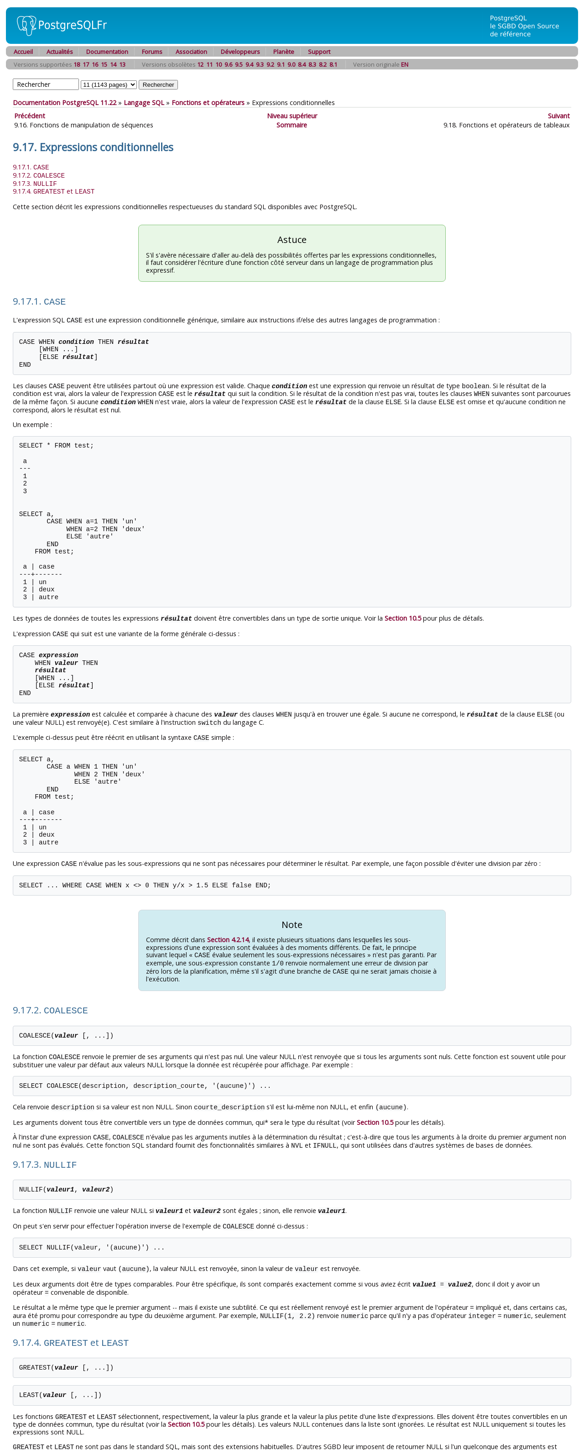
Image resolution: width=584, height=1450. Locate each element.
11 (209, 64)
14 (113, 64)
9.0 (291, 64)
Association (191, 51)
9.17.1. (31, 167)
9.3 (260, 64)
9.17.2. (39, 174)
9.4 (249, 64)
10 (218, 64)
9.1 (281, 64)
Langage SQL (144, 102)
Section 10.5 (403, 613)
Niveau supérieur (292, 115)
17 (86, 64)
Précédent (29, 115)
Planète (283, 51)
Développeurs (240, 51)
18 (76, 64)
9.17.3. (35, 182)
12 (200, 64)
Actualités (60, 51)
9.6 (228, 64)
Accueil (23, 51)
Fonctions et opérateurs (208, 102)
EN (404, 64)
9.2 (270, 64)
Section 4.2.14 (228, 932)
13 (122, 64)
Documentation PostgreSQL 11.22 (64, 102)
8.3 (312, 64)
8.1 (333, 64)
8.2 (323, 64)
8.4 (302, 64)
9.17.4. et (53, 189)
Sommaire (291, 125)
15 (104, 64)
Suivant (559, 115)
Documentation (107, 51)
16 (95, 64)
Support (319, 51)
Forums (152, 51)
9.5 (239, 64)
